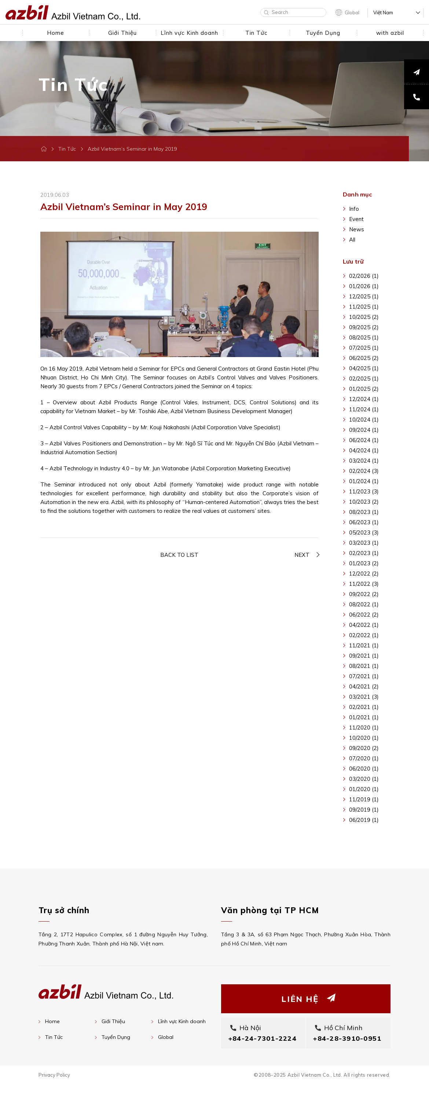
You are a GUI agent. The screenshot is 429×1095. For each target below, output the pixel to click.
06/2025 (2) (364, 357)
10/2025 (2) (364, 316)
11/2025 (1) (364, 306)
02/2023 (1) (364, 553)
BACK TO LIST (179, 555)
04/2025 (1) (364, 368)
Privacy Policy (54, 1085)
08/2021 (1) (364, 665)
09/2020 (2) (364, 748)
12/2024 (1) (364, 399)
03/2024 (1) (364, 460)
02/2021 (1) (364, 706)
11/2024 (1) (364, 409)
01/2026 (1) (364, 286)
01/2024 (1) (364, 481)
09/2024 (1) (364, 429)
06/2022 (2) (364, 614)
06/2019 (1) (364, 819)
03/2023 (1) (364, 542)
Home (52, 1021)
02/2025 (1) (364, 378)
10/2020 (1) (364, 737)
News (356, 229)
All (352, 239)
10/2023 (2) (364, 501)
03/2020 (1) (364, 778)
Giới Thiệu (113, 1021)
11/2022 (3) (364, 583)
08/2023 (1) (364, 511)
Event (356, 219)
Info (354, 208)
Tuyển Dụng (116, 1037)
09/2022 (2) (364, 594)
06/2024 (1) (364, 440)
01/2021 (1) (364, 717)
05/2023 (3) (364, 532)
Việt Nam (383, 12)
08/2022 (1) (364, 604)
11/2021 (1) (364, 645)
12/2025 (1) (364, 296)
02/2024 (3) (364, 470)
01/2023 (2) (364, 563)
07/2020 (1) (364, 758)
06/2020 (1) (364, 768)
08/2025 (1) (364, 337)
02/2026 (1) (364, 275)
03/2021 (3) (364, 696)
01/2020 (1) (364, 789)
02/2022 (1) (364, 635)
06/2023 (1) (364, 522)
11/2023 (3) (364, 491)
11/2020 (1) (364, 727)
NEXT (301, 555)
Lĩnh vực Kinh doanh (182, 1021)
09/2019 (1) (364, 809)
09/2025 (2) (364, 327)
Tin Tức (67, 149)
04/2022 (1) (364, 624)
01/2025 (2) (364, 388)
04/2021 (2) (364, 686)
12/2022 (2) (364, 573)
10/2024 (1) (364, 419)
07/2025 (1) (364, 347)
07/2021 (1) (364, 676)
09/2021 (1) (364, 655)
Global (352, 12)
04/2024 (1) (364, 450)
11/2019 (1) (364, 799)
